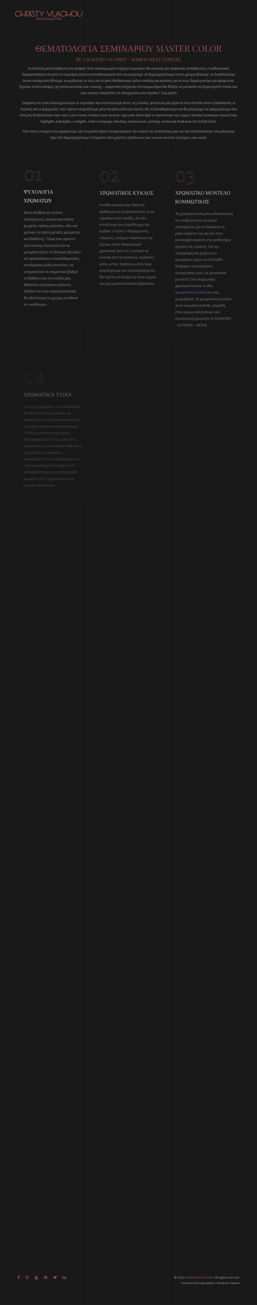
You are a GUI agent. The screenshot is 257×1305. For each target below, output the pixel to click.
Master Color (174, 16)
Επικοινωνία (247, 13)
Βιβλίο (134, 13)
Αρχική (99, 13)
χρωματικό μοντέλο (191, 298)
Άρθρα (208, 13)
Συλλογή (225, 13)
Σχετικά (117, 13)
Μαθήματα (153, 13)
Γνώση (191, 13)
